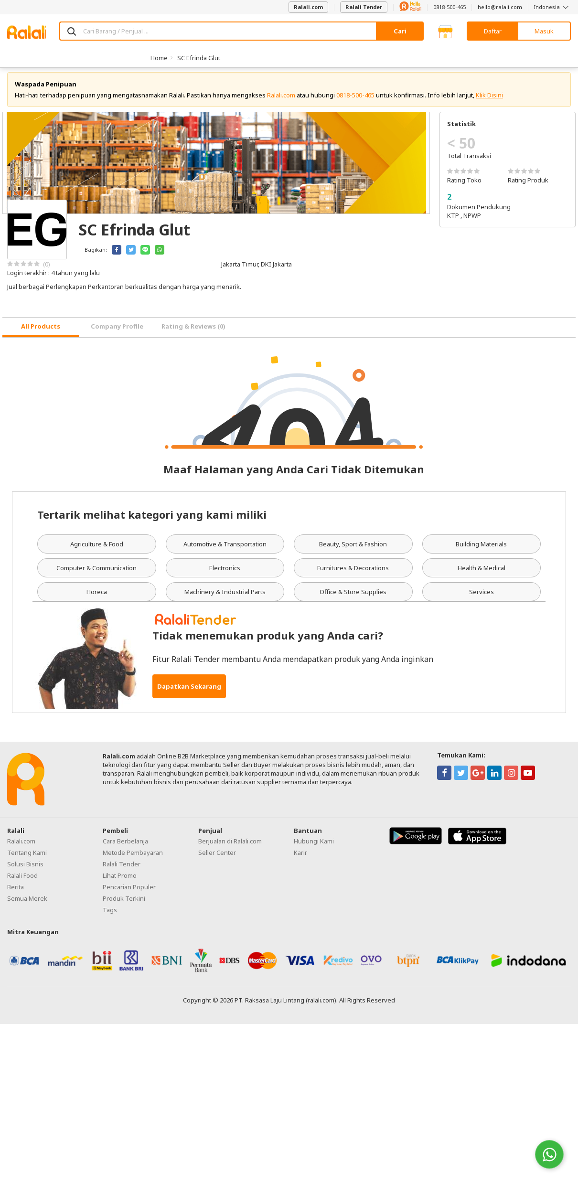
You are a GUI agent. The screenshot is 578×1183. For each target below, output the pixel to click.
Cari (400, 31)
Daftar (493, 31)
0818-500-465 (449, 7)
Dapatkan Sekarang (189, 691)
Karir (300, 857)
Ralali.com (308, 7)
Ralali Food (22, 880)
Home (159, 57)
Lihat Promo (120, 880)
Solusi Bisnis (25, 869)
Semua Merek (27, 903)
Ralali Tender (363, 7)
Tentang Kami (27, 857)
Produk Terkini (124, 903)
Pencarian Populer (129, 892)
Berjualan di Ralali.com (230, 846)
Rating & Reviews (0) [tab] (193, 332)
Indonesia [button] (552, 7)
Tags (110, 915)
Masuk (544, 31)
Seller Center (217, 857)
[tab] (40, 332)
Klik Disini (489, 100)
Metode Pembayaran (133, 857)
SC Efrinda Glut (198, 57)
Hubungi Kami (314, 846)
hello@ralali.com (500, 7)
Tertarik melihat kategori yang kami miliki (152, 519)
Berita (15, 892)
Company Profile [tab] (117, 332)
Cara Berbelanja (125, 846)
